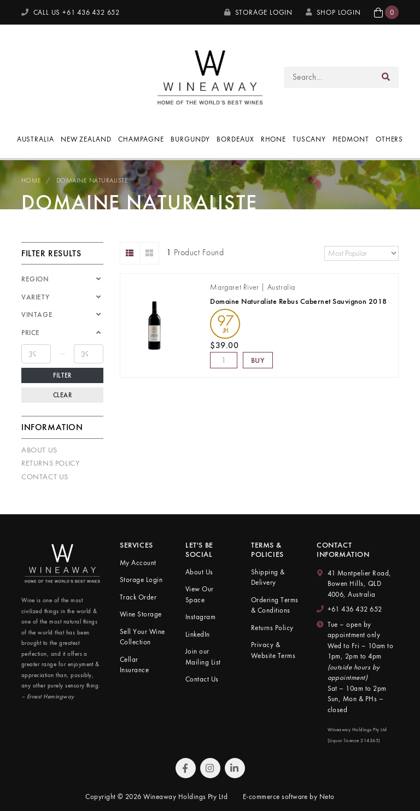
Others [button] (389, 139)
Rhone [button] (274, 139)
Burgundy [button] (190, 139)
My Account (138, 562)
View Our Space (199, 594)
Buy (258, 360)
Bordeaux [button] (235, 139)
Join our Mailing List (203, 657)
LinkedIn (197, 634)
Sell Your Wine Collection (142, 637)
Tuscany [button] (309, 139)
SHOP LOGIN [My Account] (333, 12)
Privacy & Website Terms (273, 650)
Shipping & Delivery (268, 577)
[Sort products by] (361, 253)
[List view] (130, 253)
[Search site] (386, 77)
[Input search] (329, 77)
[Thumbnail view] (149, 253)
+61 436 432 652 (355, 609)
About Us (39, 450)
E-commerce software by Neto (289, 796)
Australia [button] (35, 139)
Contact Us (44, 476)
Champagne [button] (141, 139)
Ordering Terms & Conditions (275, 605)
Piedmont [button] (350, 139)
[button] (386, 12)
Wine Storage (141, 614)
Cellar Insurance (134, 665)
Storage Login (258, 12)
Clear (62, 395)
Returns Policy (50, 463)
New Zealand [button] (86, 139)
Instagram (200, 616)
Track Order (138, 597)
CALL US (70, 12)
